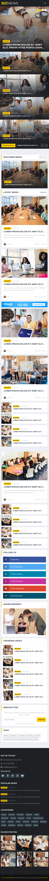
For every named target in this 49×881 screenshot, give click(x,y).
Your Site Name (8, 878)
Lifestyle (10, 821)
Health (37, 736)
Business (6, 41)
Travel (36, 739)
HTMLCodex (43, 878)
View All (43, 192)
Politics (6, 736)
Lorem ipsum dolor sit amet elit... (17, 71)
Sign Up (41, 719)
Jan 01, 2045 (15, 41)
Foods (30, 739)
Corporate (22, 736)
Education (7, 739)
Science (15, 739)
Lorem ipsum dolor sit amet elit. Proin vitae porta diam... (23, 46)
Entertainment (38, 818)
